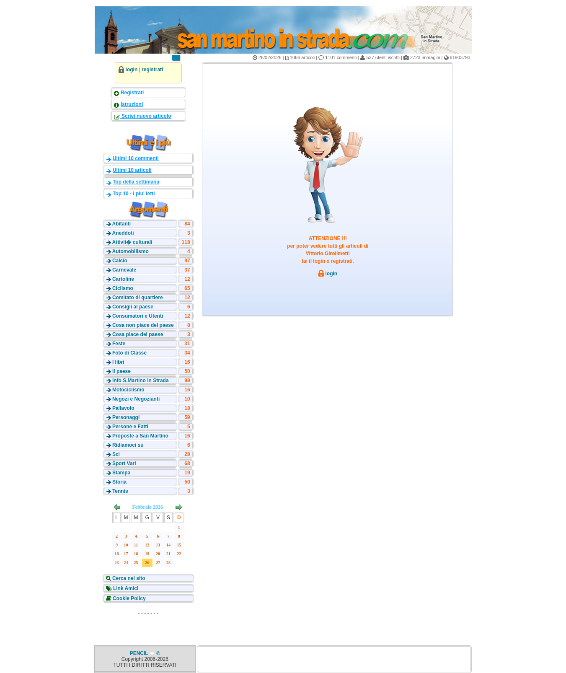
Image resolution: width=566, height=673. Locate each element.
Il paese (121, 371)
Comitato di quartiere (137, 297)
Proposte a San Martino (140, 436)
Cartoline (123, 279)
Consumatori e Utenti (137, 316)
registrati (152, 69)
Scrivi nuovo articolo (145, 116)
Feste (118, 344)
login (132, 69)
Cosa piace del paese (137, 334)
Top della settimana (136, 182)
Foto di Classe (129, 353)
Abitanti (121, 224)
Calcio (119, 261)
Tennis (120, 491)
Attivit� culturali (132, 242)
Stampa (121, 473)
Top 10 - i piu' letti (134, 194)
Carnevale (124, 270)
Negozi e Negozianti (136, 399)
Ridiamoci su (128, 445)
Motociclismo (128, 390)
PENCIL (140, 653)
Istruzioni (132, 104)
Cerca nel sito (128, 578)
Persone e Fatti (130, 427)
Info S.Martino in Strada (140, 380)
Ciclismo (122, 288)
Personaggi (126, 417)
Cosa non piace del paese (143, 325)
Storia (119, 482)
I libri (118, 362)
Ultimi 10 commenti (136, 158)
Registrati (132, 93)
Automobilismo (130, 251)
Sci (116, 454)
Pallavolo (123, 408)
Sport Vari (124, 463)
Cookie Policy (128, 598)
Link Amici (125, 588)
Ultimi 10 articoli (132, 170)
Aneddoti (123, 233)
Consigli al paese (132, 307)
